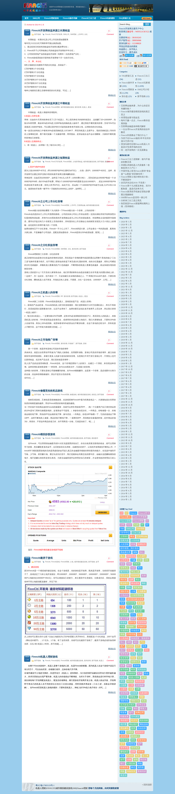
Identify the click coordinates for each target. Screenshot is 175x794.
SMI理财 (73, 34)
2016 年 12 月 (127, 399)
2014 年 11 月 (126, 470)
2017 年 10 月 (127, 369)
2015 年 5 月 (126, 452)
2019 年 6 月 (126, 325)
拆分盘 (125, 96)
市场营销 (124, 630)
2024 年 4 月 (126, 248)
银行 (122, 763)
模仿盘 (130, 681)
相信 (136, 709)
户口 (142, 642)
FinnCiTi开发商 (56, 34)
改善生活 (135, 662)
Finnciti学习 (144, 513)
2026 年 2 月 (126, 224)
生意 (144, 701)
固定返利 (138, 587)
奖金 (129, 607)
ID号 (122, 525)
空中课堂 (135, 716)
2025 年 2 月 (126, 239)
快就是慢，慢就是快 (140, 638)
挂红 (147, 650)
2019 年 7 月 (126, 322)
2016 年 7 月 (126, 414)
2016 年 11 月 (126, 402)
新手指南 (37, 34)
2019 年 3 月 (126, 334)
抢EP (122, 650)
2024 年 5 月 (126, 245)
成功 (136, 642)
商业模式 (124, 583)
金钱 (136, 759)
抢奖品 (94, 394)
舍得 (122, 732)
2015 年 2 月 (126, 461)
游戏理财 (124, 693)
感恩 (129, 642)
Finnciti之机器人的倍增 (45, 292)
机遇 (144, 677)
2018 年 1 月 (126, 363)
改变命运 (124, 662)
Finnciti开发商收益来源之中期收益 (51, 103)
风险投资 (131, 771)
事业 (132, 536)
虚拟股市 (124, 736)
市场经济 (142, 626)
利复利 (137, 564)
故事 (122, 666)
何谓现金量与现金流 (130, 117)
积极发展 (124, 716)
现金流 (123, 697)
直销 (84, 343)
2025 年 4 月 (126, 236)
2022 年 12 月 (127, 269)
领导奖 (141, 767)
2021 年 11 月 (126, 287)
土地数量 (142, 591)
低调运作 (142, 544)
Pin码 (136, 525)
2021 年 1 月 (126, 292)
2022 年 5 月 (126, 278)
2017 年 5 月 (126, 384)
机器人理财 (134, 677)
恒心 (122, 642)
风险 (122, 771)
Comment (110, 32)
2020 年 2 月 (126, 301)
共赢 (133, 560)
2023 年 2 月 (126, 266)
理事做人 (133, 697)
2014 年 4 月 (126, 491)
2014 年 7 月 (126, 482)
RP (62, 296)
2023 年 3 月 (126, 263)
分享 (140, 560)
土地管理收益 (77, 162)
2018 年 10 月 (127, 349)
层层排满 (142, 622)
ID (147, 521)
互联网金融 (81, 205)
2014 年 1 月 (126, 499)
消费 (138, 689)
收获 (140, 658)
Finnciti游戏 (55, 205)
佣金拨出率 (125, 552)
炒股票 (134, 693)
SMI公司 (66, 34)
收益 (133, 658)
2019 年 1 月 (126, 340)
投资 (144, 646)
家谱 (133, 619)
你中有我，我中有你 (129, 548)
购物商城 (131, 744)
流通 (131, 689)
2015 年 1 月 (126, 464)
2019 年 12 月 (127, 307)
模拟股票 (140, 681)
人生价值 (135, 540)
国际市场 (124, 591)
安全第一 (140, 611)
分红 (86, 34)
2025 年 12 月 (127, 230)
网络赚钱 (124, 728)
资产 (140, 744)
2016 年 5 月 (126, 420)
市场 (122, 626)
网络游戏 (144, 724)
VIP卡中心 (125, 533)
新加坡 (137, 666)
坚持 (122, 599)
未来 (140, 673)
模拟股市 (95, 438)
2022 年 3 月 (126, 284)
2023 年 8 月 (126, 251)
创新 (129, 564)
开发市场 (131, 634)
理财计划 (135, 701)
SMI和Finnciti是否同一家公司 (134, 197)
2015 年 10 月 (127, 440)
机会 (146, 673)
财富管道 (142, 740)
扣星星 (130, 646)
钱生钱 (143, 759)
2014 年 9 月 (126, 476)
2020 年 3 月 (126, 298)
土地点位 (124, 595)
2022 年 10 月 (127, 272)
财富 (133, 740)
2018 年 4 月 (126, 357)
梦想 (122, 681)
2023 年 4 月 (126, 260)
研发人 (143, 709)
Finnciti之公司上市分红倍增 (47, 201)
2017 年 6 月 (126, 381)
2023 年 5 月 (126, 257)
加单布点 (124, 568)
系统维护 (124, 720)
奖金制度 (138, 607)
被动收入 (135, 736)
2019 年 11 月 (126, 310)
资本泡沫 (135, 748)
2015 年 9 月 (126, 443)
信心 (142, 552)
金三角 (145, 756)
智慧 (122, 673)
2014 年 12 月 (127, 467)
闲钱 (140, 763)
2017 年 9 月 (126, 372)
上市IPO (80, 34)
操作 (140, 654)
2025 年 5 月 (126, 233)
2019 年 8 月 (126, 319)
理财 (142, 697)
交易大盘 (124, 540)
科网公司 (140, 712)
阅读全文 (112, 95)
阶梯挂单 (124, 767)
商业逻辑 (135, 583)
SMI (122, 529)
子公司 (123, 611)
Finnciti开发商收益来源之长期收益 (51, 30)
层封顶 (132, 622)
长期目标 (131, 763)
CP (121, 513)
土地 (71, 562)
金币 (97, 562)
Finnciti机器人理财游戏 (45, 656)
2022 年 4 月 (126, 281)
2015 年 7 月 (126, 446)
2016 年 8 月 (126, 411)
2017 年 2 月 (126, 393)
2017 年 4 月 (126, 387)
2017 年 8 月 (126, 375)
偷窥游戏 (73, 394)
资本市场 (124, 748)
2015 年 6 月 (126, 449)
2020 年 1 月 (126, 304)
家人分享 (124, 619)
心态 (140, 634)
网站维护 (133, 724)
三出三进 (136, 533)
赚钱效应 (124, 752)
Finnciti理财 (55, 107)
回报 (122, 587)
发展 (144, 575)
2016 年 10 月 (127, 405)
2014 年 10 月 (127, 473)
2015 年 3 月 (126, 458)
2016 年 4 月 (126, 422)
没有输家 (140, 685)
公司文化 (124, 560)
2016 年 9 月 (126, 408)
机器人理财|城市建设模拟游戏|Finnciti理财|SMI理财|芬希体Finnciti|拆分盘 (35, 7)
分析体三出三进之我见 (131, 200)
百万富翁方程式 (127, 705)
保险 (135, 552)
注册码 (123, 689)
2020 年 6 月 (126, 295)
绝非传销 (144, 720)
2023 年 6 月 (126, 254)
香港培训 (142, 771)
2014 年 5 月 (126, 487)
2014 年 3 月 (126, 493)
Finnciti (47, 34)
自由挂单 (142, 728)
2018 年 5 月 (126, 354)
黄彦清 (123, 775)
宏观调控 (124, 615)
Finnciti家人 (125, 517)
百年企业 (141, 705)
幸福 (122, 634)
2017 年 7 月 (126, 378)
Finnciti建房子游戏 (42, 558)
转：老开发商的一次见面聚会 (134, 150)
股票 (133, 728)
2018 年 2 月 (126, 361)
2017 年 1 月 (126, 396)
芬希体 (130, 732)
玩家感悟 (144, 693)
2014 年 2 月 (126, 496)
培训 (122, 603)
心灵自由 (124, 638)
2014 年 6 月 (126, 485)
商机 (144, 583)
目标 (122, 709)
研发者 (123, 712)
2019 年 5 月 (126, 328)
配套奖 (130, 756)
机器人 (84, 107)
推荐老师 (124, 654)
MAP (129, 525)
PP (142, 525)
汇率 (131, 685)
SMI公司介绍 (143, 89)
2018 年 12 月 (127, 343)
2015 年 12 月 (127, 434)
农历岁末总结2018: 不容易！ (134, 183)
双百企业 (124, 575)
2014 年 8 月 (126, 479)
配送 (89, 107)
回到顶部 (148, 785)
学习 (131, 611)
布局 (144, 630)
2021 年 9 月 (126, 289)
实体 (140, 615)
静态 (133, 767)
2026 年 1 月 (126, 227)
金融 (129, 759)
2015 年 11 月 (126, 437)
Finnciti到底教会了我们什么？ (134, 135)
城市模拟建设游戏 (67, 107)
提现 (133, 654)
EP (126, 513)
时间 (133, 669)
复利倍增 (78, 107)
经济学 (134, 720)
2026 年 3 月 (126, 222)
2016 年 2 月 (126, 428)
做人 (122, 556)
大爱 (122, 607)
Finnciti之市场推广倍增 (45, 339)
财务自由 (124, 740)
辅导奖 (141, 752)
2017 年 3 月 (126, 390)
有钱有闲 (131, 673)
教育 (129, 666)
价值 (133, 544)
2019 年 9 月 (126, 316)
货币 (122, 744)
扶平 (138, 646)
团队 (129, 587)
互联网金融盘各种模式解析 (133, 126)
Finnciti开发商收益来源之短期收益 (51, 157)
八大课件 (142, 556)
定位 (133, 615)
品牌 (131, 579)
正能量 (123, 685)
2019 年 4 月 (126, 331)
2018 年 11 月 (126, 346)
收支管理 (124, 658)
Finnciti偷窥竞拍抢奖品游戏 (47, 390)
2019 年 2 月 (126, 337)
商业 (138, 579)
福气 (131, 712)
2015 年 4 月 (126, 455)
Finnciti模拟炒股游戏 (43, 434)
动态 (133, 568)
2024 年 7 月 (126, 242)
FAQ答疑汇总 (128, 76)
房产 (122, 646)
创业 (122, 564)
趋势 (133, 752)
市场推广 (71, 343)
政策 (144, 662)
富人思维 (142, 619)
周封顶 (123, 579)
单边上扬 (135, 572)
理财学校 (124, 701)
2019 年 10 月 (127, 313)
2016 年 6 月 (126, 417)
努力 (140, 568)
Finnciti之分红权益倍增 (45, 245)
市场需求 (135, 630)
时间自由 (142, 669)
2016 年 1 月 (126, 431)
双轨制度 (135, 575)
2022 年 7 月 (126, 275)
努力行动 (124, 572)
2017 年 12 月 (127, 366)
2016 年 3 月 (126, 426)
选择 (122, 756)
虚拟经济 (140, 732)
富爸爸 (123, 622)
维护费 (123, 724)
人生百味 (124, 544)
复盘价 (141, 603)
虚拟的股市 (60, 454)
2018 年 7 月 (126, 352)
